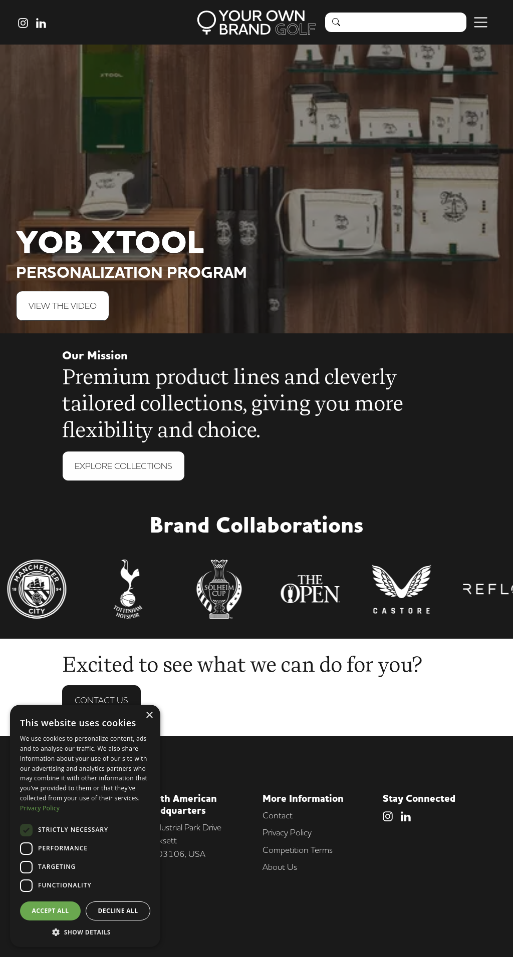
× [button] (149, 715)
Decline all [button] (118, 910)
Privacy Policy (287, 832)
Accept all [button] (50, 910)
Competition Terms (298, 849)
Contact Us (101, 701)
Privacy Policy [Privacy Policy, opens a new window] (40, 808)
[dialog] (85, 826)
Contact (278, 815)
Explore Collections (123, 466)
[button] (85, 932)
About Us (280, 866)
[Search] (406, 22)
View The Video (63, 305)
